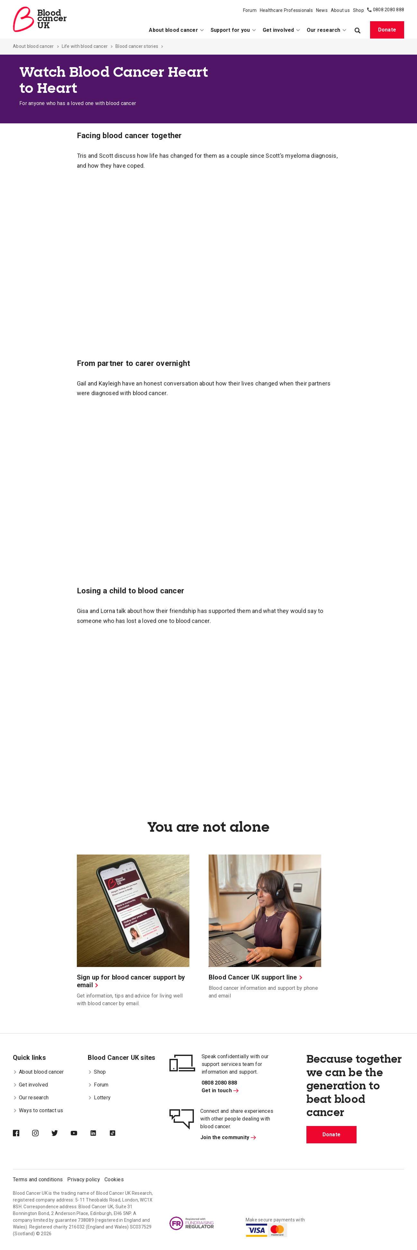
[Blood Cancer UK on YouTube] (80, 1134)
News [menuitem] (322, 10)
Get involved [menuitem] (281, 30)
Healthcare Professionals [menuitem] (286, 10)
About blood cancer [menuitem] (176, 30)
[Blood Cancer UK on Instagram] (41, 1134)
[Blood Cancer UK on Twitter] (61, 1134)
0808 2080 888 (388, 9)
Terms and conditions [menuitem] (38, 1179)
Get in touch (220, 1090)
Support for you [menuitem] (233, 30)
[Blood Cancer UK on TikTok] (119, 1134)
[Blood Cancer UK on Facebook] (22, 1134)
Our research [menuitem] (327, 30)
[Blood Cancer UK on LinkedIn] (99, 1134)
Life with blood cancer (85, 46)
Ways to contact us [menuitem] (38, 1110)
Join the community (228, 1137)
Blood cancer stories (136, 46)
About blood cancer (33, 46)
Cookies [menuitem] (114, 1179)
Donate (387, 30)
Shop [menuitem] (358, 10)
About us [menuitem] (340, 10)
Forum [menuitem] (250, 10)
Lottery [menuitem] (99, 1098)
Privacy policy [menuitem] (83, 1179)
